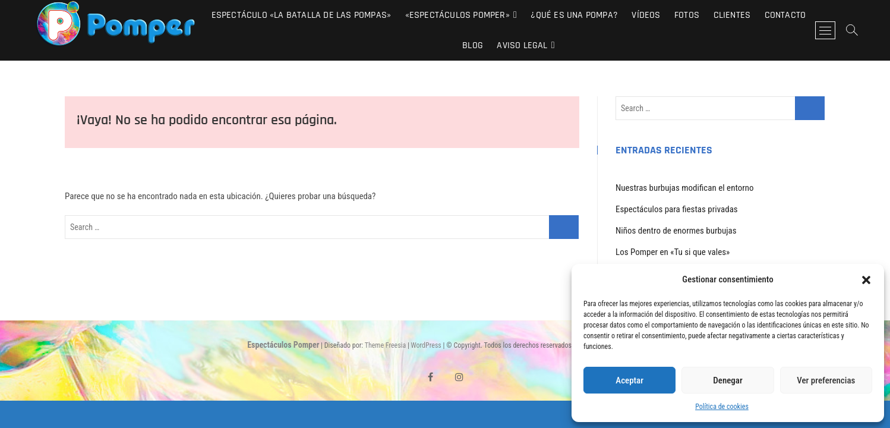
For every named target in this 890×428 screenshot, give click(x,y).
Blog (472, 45)
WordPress (426, 345)
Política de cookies (722, 406)
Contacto (785, 15)
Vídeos (646, 15)
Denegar (727, 380)
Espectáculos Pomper (283, 345)
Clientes (732, 15)
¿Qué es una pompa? (574, 15)
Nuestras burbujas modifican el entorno (685, 187)
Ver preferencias (826, 380)
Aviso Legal (522, 45)
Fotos (686, 15)
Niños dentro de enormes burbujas (676, 230)
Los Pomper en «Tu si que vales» (673, 252)
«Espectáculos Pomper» (457, 15)
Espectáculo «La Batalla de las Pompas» (302, 15)
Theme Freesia (385, 345)
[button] (866, 280)
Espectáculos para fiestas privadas (677, 209)
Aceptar (629, 380)
